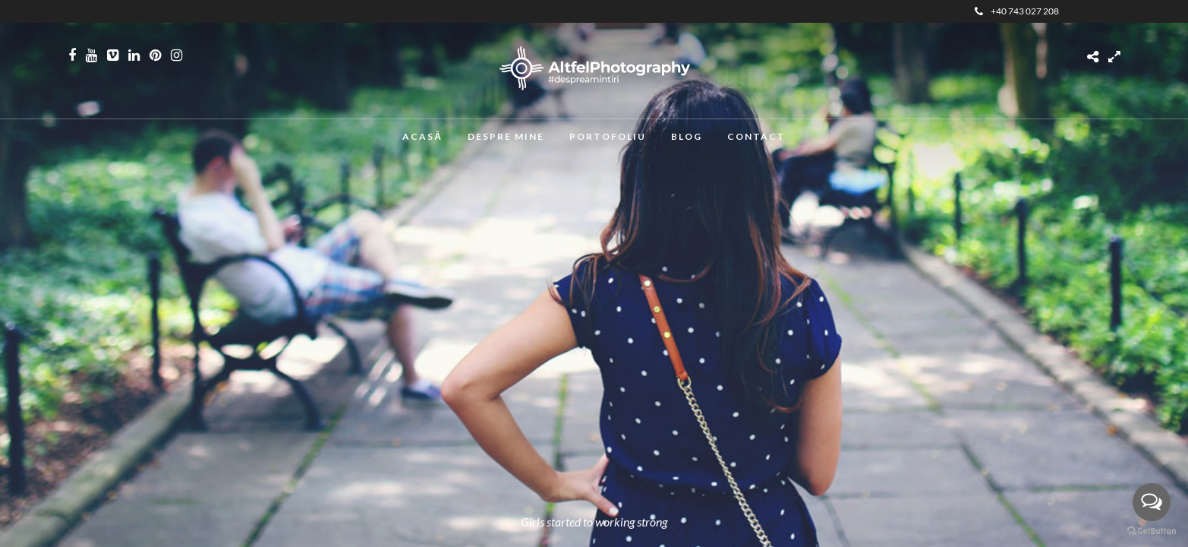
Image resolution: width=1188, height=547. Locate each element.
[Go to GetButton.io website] (1151, 531)
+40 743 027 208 (1017, 11)
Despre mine (506, 136)
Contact (756, 136)
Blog (686, 136)
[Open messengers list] (1152, 502)
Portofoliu (607, 136)
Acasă (422, 136)
